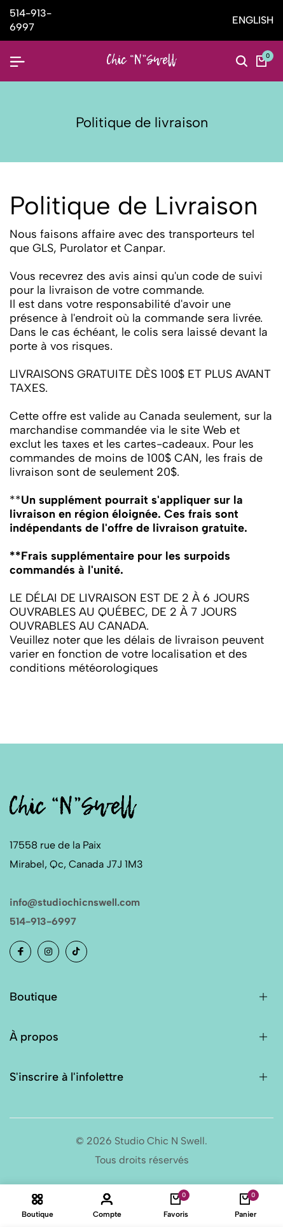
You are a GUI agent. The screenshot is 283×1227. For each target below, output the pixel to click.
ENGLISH (252, 20)
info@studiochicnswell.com (75, 902)
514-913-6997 (43, 921)
